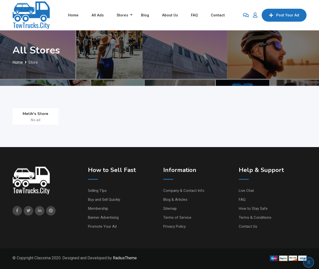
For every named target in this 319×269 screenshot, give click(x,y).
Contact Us (248, 226)
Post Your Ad (284, 15)
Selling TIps (97, 190)
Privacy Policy (174, 226)
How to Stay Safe (253, 208)
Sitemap (170, 208)
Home (73, 15)
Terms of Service (177, 217)
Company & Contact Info (183, 190)
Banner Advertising (103, 217)
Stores (122, 15)
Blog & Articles (175, 199)
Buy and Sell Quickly (104, 199)
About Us (170, 15)
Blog (145, 15)
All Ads (97, 15)
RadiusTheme (125, 258)
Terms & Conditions (255, 217)
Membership (98, 208)
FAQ (194, 15)
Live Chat (246, 190)
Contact (218, 15)
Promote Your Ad (102, 226)
